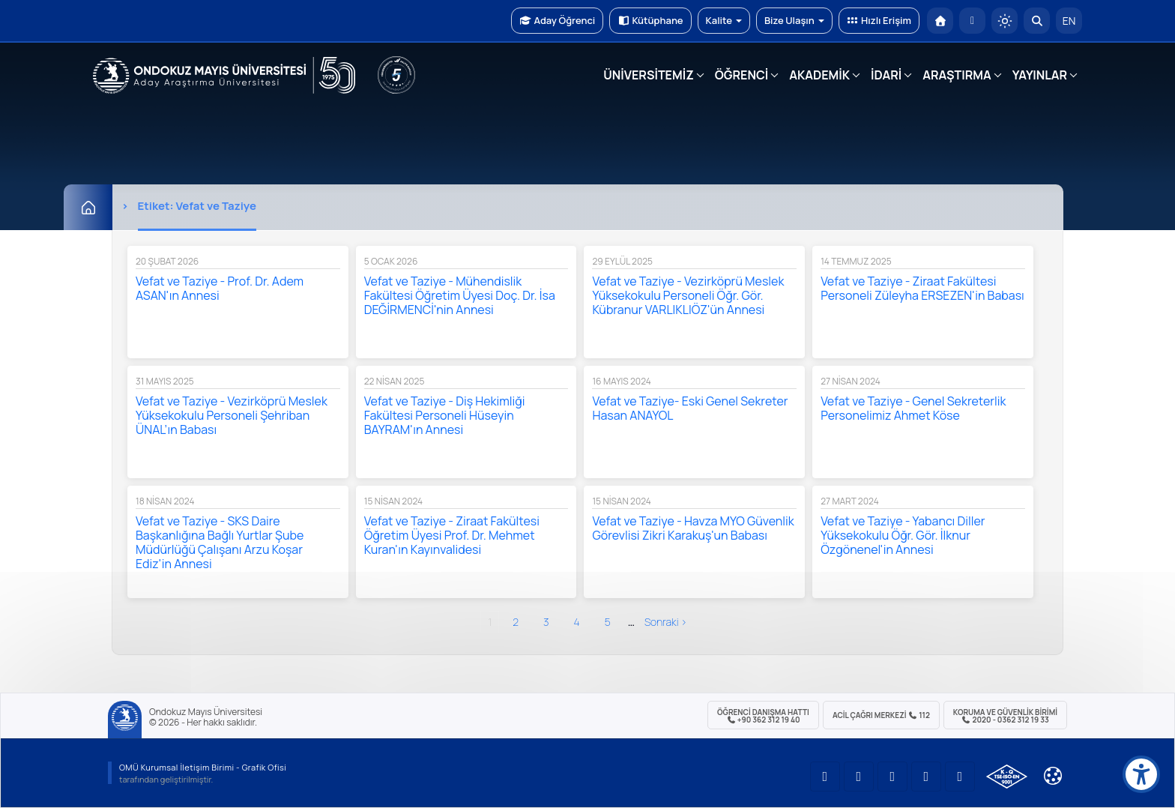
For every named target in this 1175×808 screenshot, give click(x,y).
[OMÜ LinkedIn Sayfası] (859, 777)
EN (1069, 20)
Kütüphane (650, 20)
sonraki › (665, 622)
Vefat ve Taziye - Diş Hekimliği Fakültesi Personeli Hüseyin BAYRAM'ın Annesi (444, 415)
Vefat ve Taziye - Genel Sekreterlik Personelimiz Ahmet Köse (913, 408)
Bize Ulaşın (794, 20)
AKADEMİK (819, 75)
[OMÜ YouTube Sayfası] (825, 777)
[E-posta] (972, 20)
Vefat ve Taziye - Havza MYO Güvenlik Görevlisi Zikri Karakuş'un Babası (693, 528)
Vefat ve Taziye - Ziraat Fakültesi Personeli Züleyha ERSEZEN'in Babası (922, 288)
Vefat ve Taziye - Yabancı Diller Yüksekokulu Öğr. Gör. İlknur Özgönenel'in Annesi (903, 535)
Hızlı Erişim (879, 20)
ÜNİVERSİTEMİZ (648, 75)
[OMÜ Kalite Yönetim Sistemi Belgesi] (1006, 777)
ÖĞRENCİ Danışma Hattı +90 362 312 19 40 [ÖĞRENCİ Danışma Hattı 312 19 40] (763, 716)
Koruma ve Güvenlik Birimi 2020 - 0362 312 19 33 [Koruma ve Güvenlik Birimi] (1005, 716)
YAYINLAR (1039, 75)
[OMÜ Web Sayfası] (224, 75)
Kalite (724, 20)
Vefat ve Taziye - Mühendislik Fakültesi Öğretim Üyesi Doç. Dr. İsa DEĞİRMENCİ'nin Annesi (459, 295)
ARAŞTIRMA (956, 75)
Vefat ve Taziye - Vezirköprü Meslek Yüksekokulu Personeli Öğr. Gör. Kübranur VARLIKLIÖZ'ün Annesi (688, 295)
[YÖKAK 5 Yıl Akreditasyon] (396, 75)
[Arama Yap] (1037, 20)
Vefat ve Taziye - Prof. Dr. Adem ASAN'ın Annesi (219, 288)
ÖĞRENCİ (741, 75)
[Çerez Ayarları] (1053, 776)
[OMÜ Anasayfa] (940, 20)
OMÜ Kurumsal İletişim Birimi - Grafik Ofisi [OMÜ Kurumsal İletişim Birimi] (202, 767)
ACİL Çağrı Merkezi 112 (881, 715)
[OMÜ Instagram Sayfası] (892, 777)
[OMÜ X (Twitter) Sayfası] (926, 777)
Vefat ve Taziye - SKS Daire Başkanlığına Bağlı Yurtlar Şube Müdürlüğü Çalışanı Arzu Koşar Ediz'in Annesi (219, 542)
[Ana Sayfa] (88, 207)
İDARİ (886, 75)
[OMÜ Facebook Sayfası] (960, 777)
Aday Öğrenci (557, 20)
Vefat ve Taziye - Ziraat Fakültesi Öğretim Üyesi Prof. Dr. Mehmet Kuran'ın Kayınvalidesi (452, 535)
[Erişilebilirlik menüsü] (1141, 774)
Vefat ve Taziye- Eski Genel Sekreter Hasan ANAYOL (690, 408)
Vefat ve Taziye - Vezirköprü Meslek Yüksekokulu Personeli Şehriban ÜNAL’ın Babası (231, 415)
